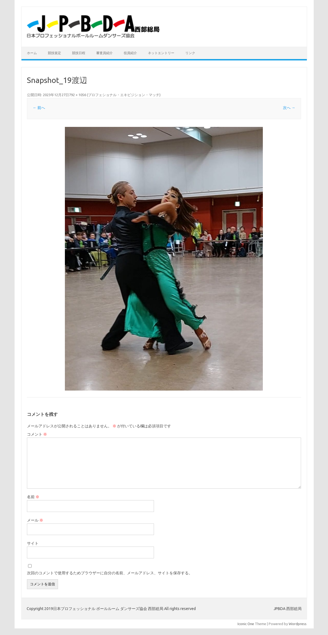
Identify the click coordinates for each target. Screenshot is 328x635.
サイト (32, 543)
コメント (37, 434)
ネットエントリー (161, 53)
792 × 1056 (77, 95)
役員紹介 (130, 53)
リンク (190, 53)
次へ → (289, 107)
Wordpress (298, 624)
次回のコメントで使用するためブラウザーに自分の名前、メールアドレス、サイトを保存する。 (109, 573)
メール (35, 520)
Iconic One (246, 624)
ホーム (32, 53)
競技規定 (54, 53)
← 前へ (39, 107)
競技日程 (78, 53)
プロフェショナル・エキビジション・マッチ (123, 95)
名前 (33, 497)
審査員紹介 (104, 53)
